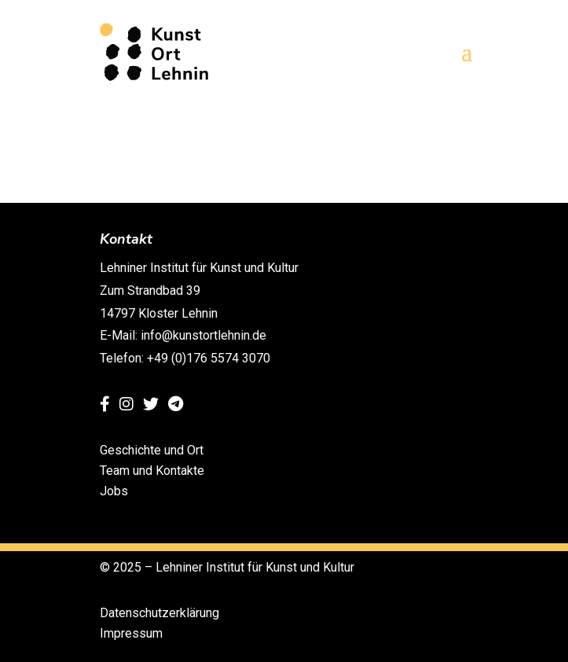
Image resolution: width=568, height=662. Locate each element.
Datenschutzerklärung (159, 612)
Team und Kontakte (152, 470)
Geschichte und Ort (151, 450)
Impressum (131, 633)
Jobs (114, 491)
